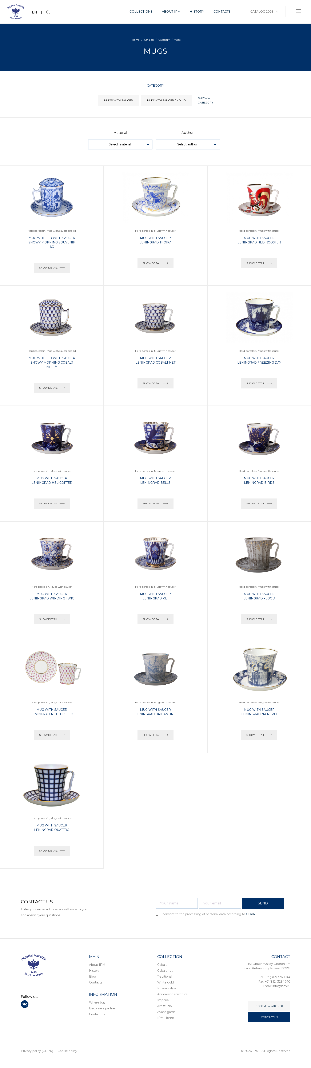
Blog (92, 976)
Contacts (222, 11)
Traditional (164, 976)
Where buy (97, 1002)
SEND (263, 903)
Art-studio (164, 1006)
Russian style (166, 988)
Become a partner (102, 1008)
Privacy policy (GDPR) (37, 1051)
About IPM (171, 11)
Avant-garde (166, 1012)
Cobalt (162, 965)
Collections (140, 11)
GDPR (250, 914)
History (197, 11)
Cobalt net (165, 971)
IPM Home (165, 1018)
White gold (165, 982)
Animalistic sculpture (172, 994)
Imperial (163, 1000)
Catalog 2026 (264, 11)
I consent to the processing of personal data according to (205, 914)
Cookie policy (67, 1051)
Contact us (97, 1014)
